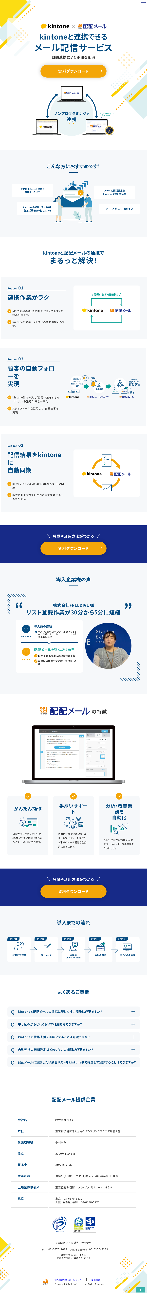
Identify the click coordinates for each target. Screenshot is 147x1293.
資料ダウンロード (73, 71)
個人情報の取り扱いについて (68, 1279)
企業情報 (96, 1279)
